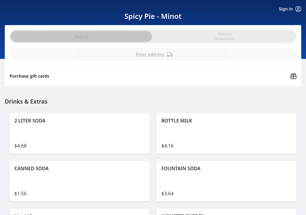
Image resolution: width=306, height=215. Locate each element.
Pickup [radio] (81, 36)
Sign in (290, 9)
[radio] (225, 36)
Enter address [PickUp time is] (154, 54)
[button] (79, 133)
